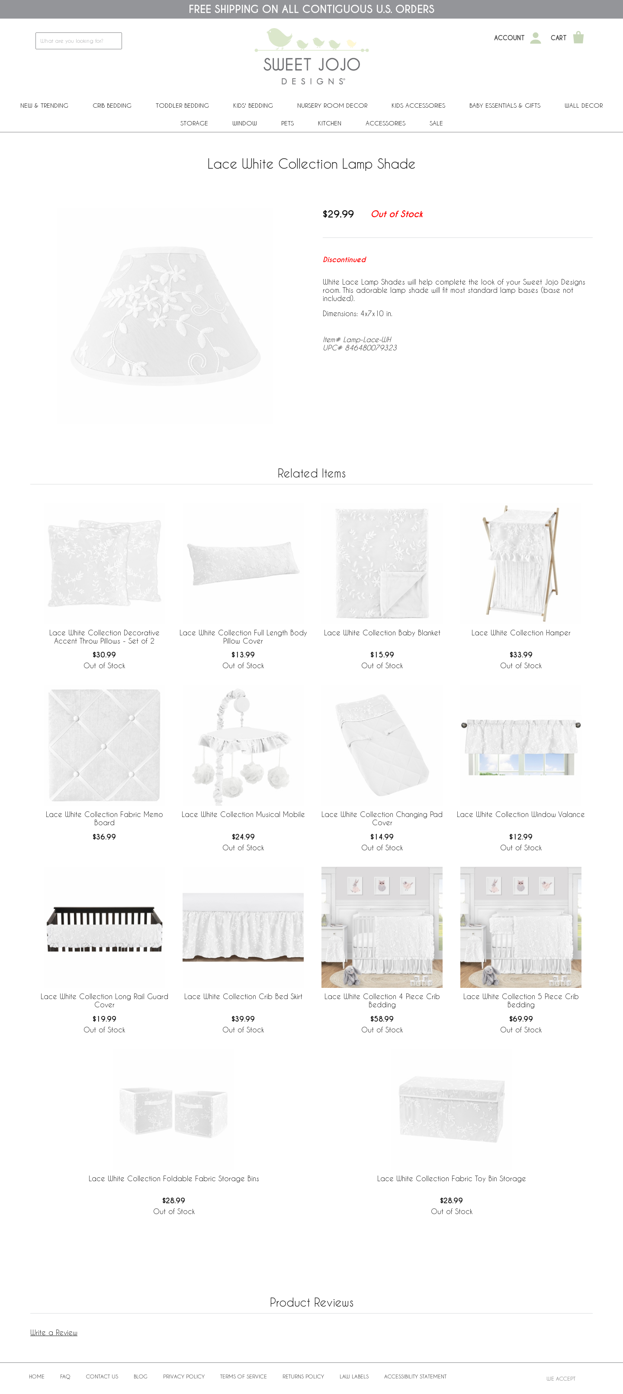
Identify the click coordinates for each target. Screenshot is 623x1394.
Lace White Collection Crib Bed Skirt (243, 996)
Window (244, 123)
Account (509, 38)
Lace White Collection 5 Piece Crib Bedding (521, 1000)
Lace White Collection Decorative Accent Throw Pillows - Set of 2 (104, 636)
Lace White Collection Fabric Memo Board (104, 818)
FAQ (65, 1376)
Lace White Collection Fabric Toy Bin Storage (451, 1178)
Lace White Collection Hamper (521, 632)
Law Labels (354, 1376)
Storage (194, 123)
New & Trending (44, 105)
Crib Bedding (112, 105)
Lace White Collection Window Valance (521, 814)
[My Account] (535, 38)
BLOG (141, 1376)
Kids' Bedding (253, 105)
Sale (436, 123)
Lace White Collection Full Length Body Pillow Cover (243, 636)
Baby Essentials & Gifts (504, 105)
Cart (559, 38)
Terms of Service (243, 1376)
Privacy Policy (184, 1376)
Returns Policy (303, 1376)
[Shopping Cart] (578, 38)
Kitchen (329, 123)
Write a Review (53, 1332)
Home (37, 1376)
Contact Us (102, 1376)
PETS (287, 123)
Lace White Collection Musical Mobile (243, 814)
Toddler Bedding (182, 105)
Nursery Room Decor (332, 105)
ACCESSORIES (385, 123)
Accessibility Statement (415, 1376)
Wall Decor (584, 105)
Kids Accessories (418, 105)
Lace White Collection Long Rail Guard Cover (104, 1000)
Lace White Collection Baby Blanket (382, 632)
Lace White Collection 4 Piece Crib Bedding (382, 1000)
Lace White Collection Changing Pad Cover (382, 818)
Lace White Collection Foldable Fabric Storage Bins (174, 1178)
